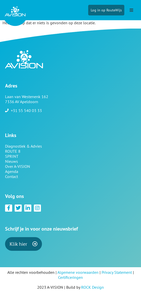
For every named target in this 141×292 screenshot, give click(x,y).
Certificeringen (70, 277)
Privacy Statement (117, 272)
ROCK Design (92, 287)
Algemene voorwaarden (78, 272)
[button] (131, 10)
